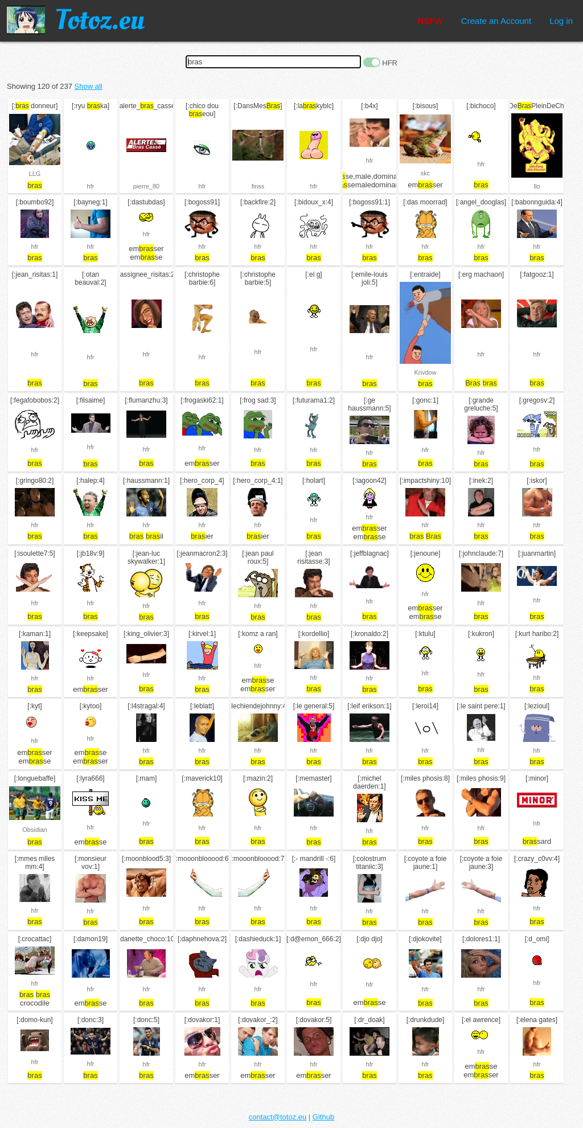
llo (536, 186)
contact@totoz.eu (277, 1117)
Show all (88, 86)
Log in (561, 21)
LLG (35, 173)
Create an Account (496, 21)
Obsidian (34, 829)
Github (323, 1117)
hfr (91, 186)
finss (258, 186)
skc (425, 173)
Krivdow (425, 372)
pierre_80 (146, 186)
